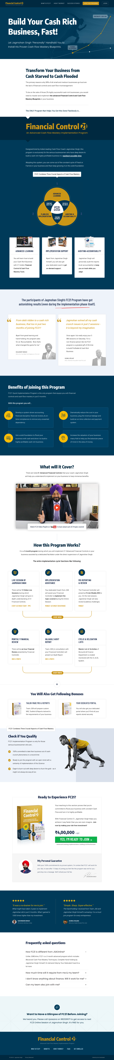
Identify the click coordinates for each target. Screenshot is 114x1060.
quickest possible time (72, 156)
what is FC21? (46, 3)
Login (105, 3)
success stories (73, 3)
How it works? (58, 1049)
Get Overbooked (101, 1057)
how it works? (59, 3)
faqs (68, 1049)
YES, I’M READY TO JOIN (76, 839)
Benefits (47, 1049)
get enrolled (78, 1049)
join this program (91, 3)
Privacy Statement (29, 1057)
